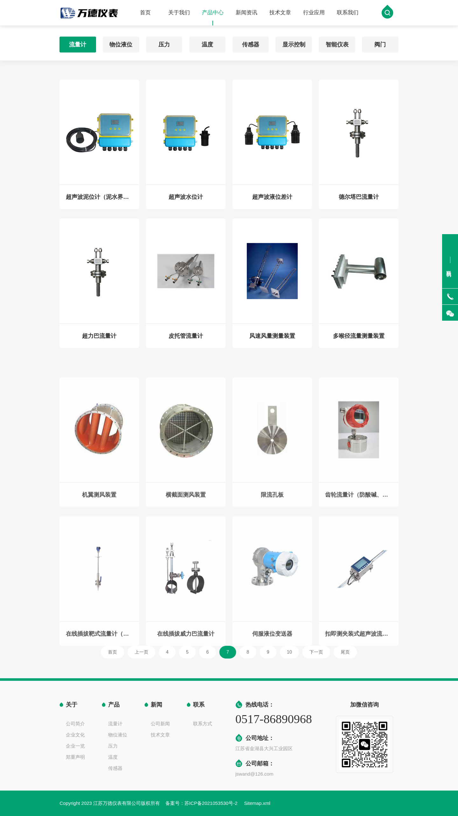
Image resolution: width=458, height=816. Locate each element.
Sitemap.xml (257, 803)
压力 (164, 42)
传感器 (250, 42)
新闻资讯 (246, 13)
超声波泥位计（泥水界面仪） (99, 201)
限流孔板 (272, 542)
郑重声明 (75, 757)
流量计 (77, 42)
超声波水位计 (186, 201)
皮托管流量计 (186, 340)
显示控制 (293, 42)
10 (272, 652)
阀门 (380, 42)
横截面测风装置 (186, 542)
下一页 (291, 652)
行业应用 (314, 13)
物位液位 (120, 42)
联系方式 (202, 723)
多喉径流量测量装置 (359, 340)
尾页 (312, 652)
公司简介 (75, 723)
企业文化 (75, 734)
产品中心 (213, 18)
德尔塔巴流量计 (359, 201)
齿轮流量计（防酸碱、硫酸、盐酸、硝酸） (358, 542)
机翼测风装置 (99, 542)
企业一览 (75, 746)
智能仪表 (337, 42)
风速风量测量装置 (272, 340)
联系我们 (347, 13)
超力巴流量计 (99, 340)
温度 (207, 42)
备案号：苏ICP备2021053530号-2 (202, 803)
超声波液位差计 (272, 201)
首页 (145, 13)
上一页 (167, 652)
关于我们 (179, 13)
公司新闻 (160, 723)
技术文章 (280, 13)
